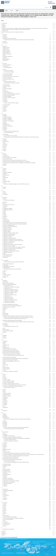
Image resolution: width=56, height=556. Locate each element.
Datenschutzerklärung (23, 539)
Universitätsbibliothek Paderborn (8, 539)
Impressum (17, 539)
